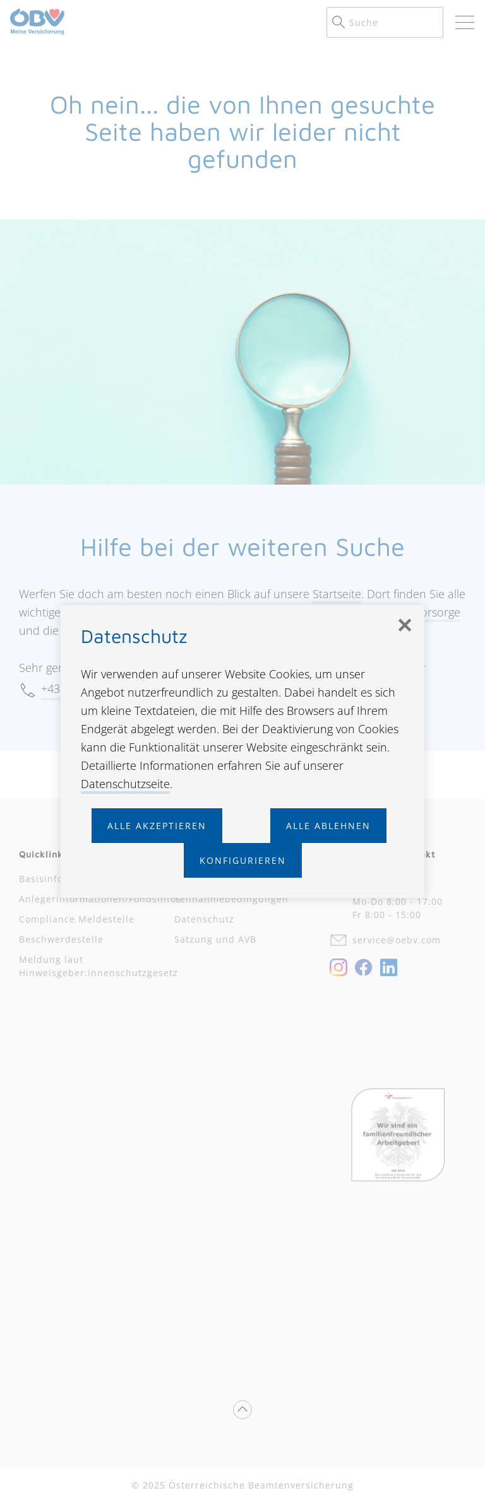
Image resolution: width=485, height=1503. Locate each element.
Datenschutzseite (125, 783)
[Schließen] (404, 625)
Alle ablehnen (328, 826)
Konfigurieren (243, 860)
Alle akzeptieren (157, 826)
